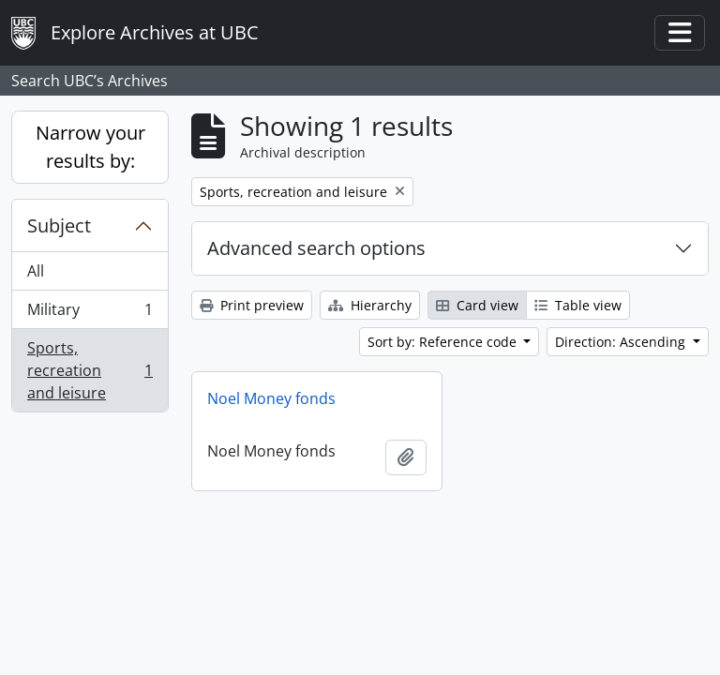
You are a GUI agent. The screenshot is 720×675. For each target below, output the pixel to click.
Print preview (252, 305)
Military (89, 313)
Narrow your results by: (90, 146)
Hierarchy (370, 305)
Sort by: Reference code (444, 342)
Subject (59, 225)
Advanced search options (316, 248)
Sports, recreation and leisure (89, 370)
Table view (578, 305)
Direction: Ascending (622, 342)
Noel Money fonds (271, 398)
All (35, 271)
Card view (477, 305)
